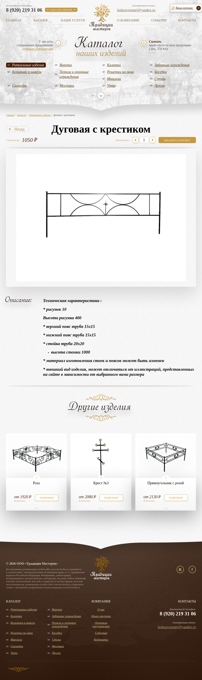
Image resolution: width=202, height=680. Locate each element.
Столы (160, 79)
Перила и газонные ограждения (74, 74)
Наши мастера (101, 616)
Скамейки (19, 86)
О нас (101, 609)
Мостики (67, 86)
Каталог (41, 20)
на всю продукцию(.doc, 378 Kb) (170, 45)
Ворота (66, 65)
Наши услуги (73, 20)
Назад (19, 129)
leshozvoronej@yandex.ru (136, 10)
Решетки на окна (120, 72)
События (158, 20)
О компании (128, 20)
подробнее (47, 497)
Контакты (187, 20)
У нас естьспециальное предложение (35, 45)
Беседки (161, 72)
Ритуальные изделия (28, 65)
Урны (111, 86)
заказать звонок (61, 9)
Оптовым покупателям (101, 624)
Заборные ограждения (172, 65)
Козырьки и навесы (27, 72)
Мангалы (114, 79)
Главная (13, 20)
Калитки (114, 65)
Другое (160, 86)
